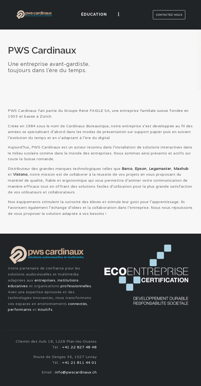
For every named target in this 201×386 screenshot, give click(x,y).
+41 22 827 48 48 (79, 347)
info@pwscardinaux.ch (76, 372)
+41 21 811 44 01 (79, 362)
